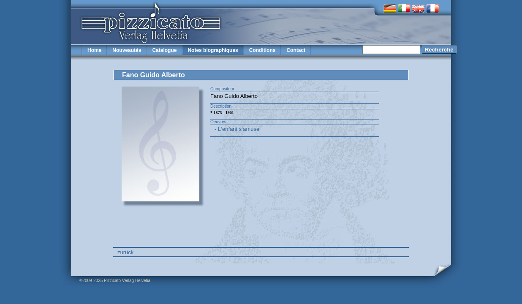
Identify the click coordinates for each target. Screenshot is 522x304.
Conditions (262, 50)
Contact (295, 50)
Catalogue (164, 50)
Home (94, 50)
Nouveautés (126, 50)
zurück (125, 252)
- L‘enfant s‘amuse (237, 129)
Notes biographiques (213, 50)
